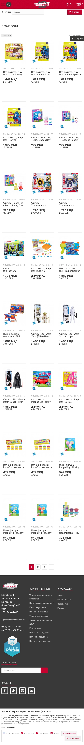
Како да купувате (37, 607)
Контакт (61, 608)
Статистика (29, 733)
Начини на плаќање (38, 612)
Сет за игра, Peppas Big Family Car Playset (41, 402)
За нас (60, 595)
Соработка (62, 604)
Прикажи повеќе (8, 727)
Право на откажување (40, 641)
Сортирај (6, 12)
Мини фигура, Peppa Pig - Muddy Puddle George (13, 533)
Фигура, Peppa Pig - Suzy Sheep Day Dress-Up (41, 140)
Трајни (56, 733)
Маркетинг (44, 733)
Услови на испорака (38, 616)
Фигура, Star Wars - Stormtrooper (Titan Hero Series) (70, 336)
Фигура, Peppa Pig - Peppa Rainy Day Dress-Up (13, 205)
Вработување (64, 599)
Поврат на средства (39, 632)
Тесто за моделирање (10, 69)
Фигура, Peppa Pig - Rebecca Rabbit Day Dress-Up (69, 140)
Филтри (74, 12)
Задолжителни (12, 733)
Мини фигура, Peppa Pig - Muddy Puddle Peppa (41, 533)
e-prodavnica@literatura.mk (13, 620)
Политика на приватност (41, 603)
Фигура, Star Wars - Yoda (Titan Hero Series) (42, 336)
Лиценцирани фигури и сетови (38, 134)
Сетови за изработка (38, 69)
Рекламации (35, 628)
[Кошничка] (79, 4)
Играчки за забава (66, 265)
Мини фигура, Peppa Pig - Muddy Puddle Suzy (69, 467)
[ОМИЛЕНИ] (67, 4)
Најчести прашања (38, 637)
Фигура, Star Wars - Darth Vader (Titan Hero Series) (14, 402)
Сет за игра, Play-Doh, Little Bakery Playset (13, 74)
